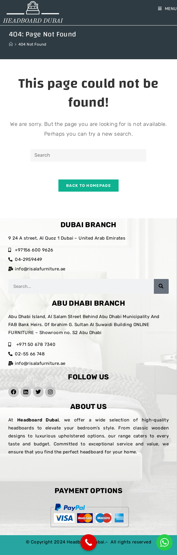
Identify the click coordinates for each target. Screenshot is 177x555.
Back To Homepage (88, 185)
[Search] (161, 286)
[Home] (11, 44)
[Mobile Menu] (167, 9)
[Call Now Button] (88, 542)
